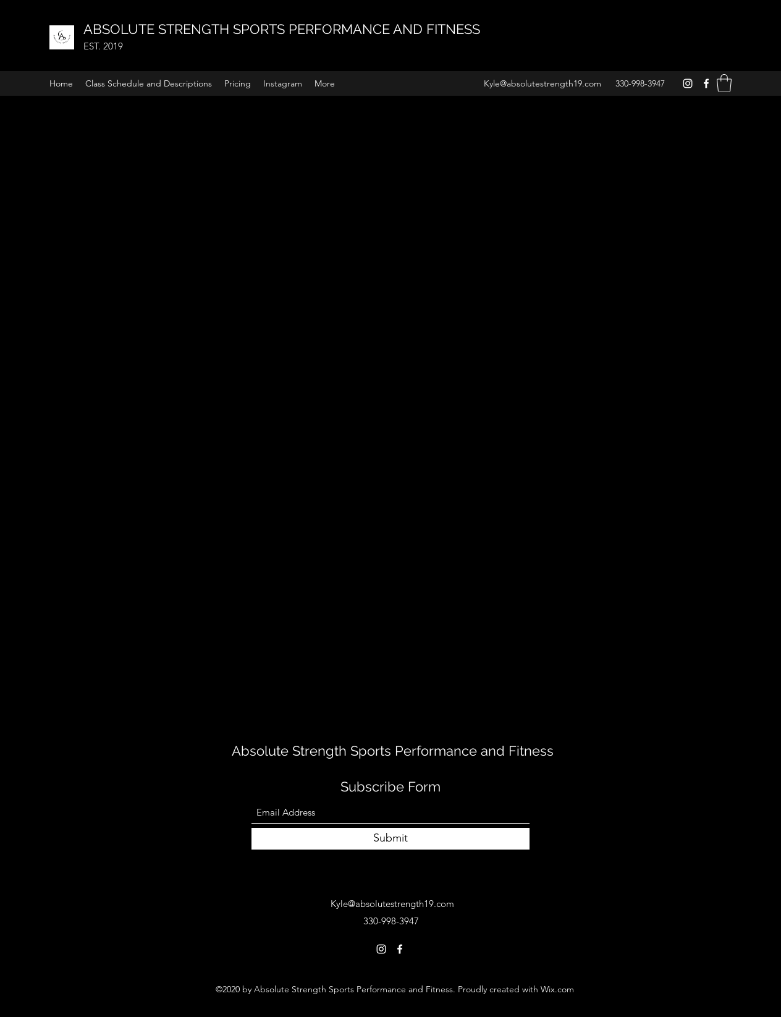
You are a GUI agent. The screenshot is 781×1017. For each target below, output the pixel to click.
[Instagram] (688, 83)
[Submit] (390, 839)
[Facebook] (706, 83)
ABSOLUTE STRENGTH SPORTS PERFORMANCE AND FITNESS (283, 29)
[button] (724, 83)
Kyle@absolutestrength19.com (542, 83)
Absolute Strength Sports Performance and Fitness (394, 751)
